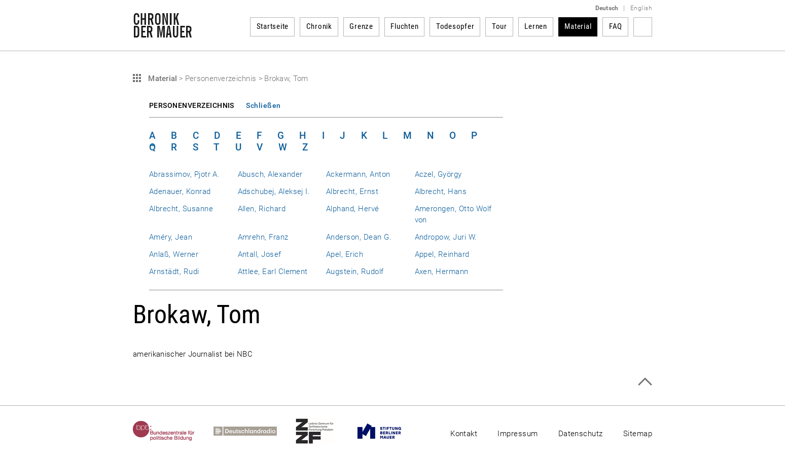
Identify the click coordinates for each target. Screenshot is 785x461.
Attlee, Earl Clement (273, 271)
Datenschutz (580, 433)
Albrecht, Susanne (181, 208)
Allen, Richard (262, 208)
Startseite (273, 26)
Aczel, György (438, 174)
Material (577, 26)
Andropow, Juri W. (446, 237)
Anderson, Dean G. (358, 237)
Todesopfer (455, 26)
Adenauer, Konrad (180, 191)
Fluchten (404, 26)
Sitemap (637, 433)
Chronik (319, 26)
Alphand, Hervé (352, 208)
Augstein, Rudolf (355, 271)
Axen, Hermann (442, 271)
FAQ (615, 26)
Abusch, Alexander (270, 174)
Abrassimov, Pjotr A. (184, 174)
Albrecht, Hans (441, 191)
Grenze (361, 26)
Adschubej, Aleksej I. (274, 191)
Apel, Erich (344, 254)
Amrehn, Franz (263, 237)
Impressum (517, 433)
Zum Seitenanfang (644, 381)
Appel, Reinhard (442, 254)
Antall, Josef (259, 254)
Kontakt (463, 433)
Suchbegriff (642, 26)
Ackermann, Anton (358, 174)
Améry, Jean (170, 237)
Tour (499, 26)
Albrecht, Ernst (352, 191)
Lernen (535, 26)
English (641, 8)
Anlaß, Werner (173, 254)
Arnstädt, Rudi (174, 271)
